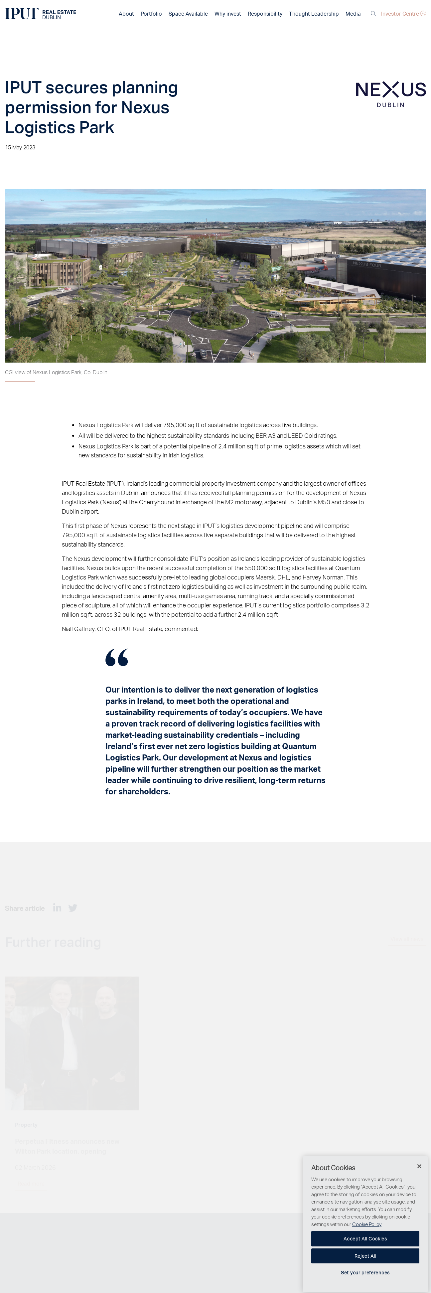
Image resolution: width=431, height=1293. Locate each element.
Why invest (228, 13)
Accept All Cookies (365, 1248)
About (126, 13)
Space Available (188, 13)
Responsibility (265, 13)
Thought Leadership (314, 13)
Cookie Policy (366, 1233)
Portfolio (151, 13)
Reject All (365, 1265)
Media (353, 13)
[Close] (419, 1175)
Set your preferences (365, 1282)
